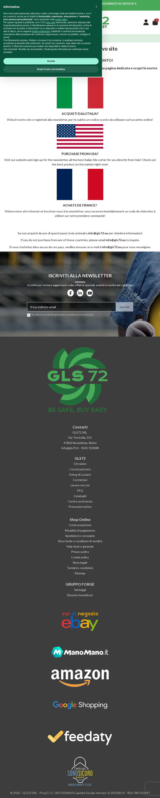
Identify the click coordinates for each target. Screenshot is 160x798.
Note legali (80, 562)
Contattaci (80, 480)
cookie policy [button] (61, 741)
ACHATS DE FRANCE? (80, 205)
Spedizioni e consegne (80, 536)
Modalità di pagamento (80, 530)
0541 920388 (90, 448)
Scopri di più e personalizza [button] (51, 790)
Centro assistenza (80, 501)
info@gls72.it (70, 448)
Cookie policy (80, 557)
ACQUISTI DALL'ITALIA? (80, 113)
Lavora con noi (80, 485)
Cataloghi (80, 496)
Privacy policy (80, 551)
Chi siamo (80, 463)
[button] (96, 728)
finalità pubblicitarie (41, 752)
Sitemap (80, 573)
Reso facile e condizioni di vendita (80, 541)
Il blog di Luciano (80, 474)
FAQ (80, 490)
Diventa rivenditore (80, 595)
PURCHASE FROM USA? (80, 154)
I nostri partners (80, 469)
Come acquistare (80, 525)
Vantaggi (80, 590)
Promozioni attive (80, 506)
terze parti (50, 744)
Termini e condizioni (80, 568)
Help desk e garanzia (80, 546)
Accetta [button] (51, 782)
